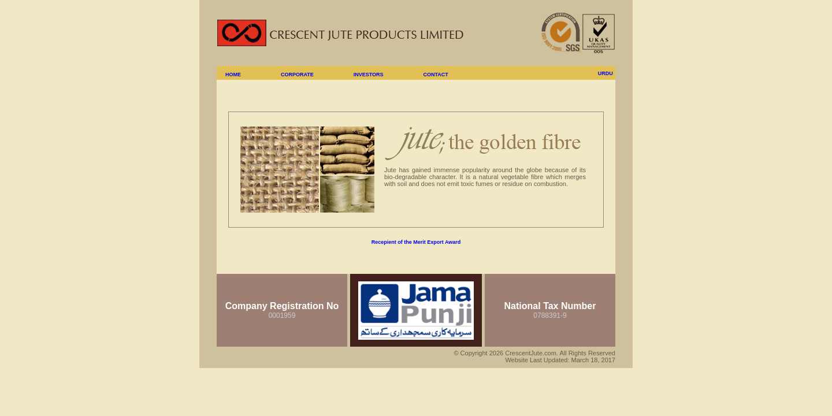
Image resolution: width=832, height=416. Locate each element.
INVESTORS (369, 74)
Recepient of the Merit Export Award (416, 242)
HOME (233, 74)
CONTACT (435, 74)
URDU (605, 73)
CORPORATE (297, 74)
